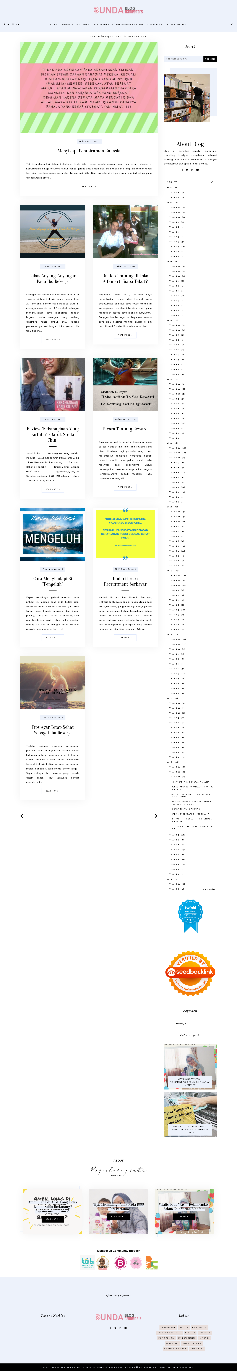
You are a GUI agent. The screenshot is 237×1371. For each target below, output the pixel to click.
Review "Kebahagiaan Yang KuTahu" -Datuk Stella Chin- (53, 447)
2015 (172, 894)
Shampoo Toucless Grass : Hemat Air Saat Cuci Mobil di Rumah (190, 1145)
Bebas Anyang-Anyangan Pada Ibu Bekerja (52, 291)
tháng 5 (176, 252)
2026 (172, 203)
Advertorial (177, 24)
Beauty (184, 1338)
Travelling (197, 1359)
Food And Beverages (169, 1343)
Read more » (89, 186)
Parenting (172, 1354)
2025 (172, 218)
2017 (172, 713)
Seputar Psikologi (175, 1359)
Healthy (190, 1343)
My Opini (205, 1348)
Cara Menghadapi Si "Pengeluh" (52, 594)
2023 (172, 335)
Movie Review (166, 1348)
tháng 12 (177, 223)
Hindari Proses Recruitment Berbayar (125, 594)
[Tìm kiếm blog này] (184, 59)
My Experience (187, 1348)
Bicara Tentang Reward (125, 441)
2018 (173, 650)
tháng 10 (177, 232)
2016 (173, 777)
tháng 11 (177, 228)
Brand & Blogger (155, 1367)
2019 (173, 586)
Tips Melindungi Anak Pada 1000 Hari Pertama (118, 1219)
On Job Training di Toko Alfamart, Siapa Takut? (125, 291)
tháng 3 (177, 262)
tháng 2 (176, 208)
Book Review (199, 1338)
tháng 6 (176, 311)
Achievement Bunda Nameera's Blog (118, 24)
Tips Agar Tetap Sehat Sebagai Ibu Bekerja (53, 742)
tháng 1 (176, 213)
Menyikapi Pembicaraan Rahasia (89, 151)
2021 (172, 458)
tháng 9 (176, 237)
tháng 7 (176, 247)
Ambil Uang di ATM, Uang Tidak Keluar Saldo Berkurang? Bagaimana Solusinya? (40, 1206)
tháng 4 (176, 257)
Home (53, 24)
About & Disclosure (75, 24)
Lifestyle (155, 24)
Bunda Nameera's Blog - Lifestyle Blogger (79, 1367)
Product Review (192, 1354)
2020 (172, 522)
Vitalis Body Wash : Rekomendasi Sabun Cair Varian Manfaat (190, 1097)
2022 (172, 394)
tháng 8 (176, 242)
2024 (172, 277)
